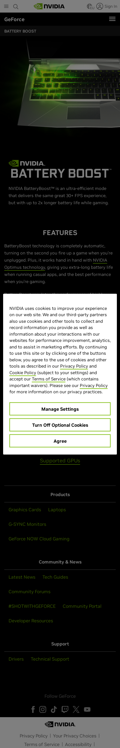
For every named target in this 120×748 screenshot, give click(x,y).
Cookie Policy (22, 372)
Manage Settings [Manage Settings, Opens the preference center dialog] (60, 409)
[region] (60, 374)
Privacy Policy (74, 366)
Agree (60, 441)
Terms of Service (49, 379)
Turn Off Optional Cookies (60, 425)
